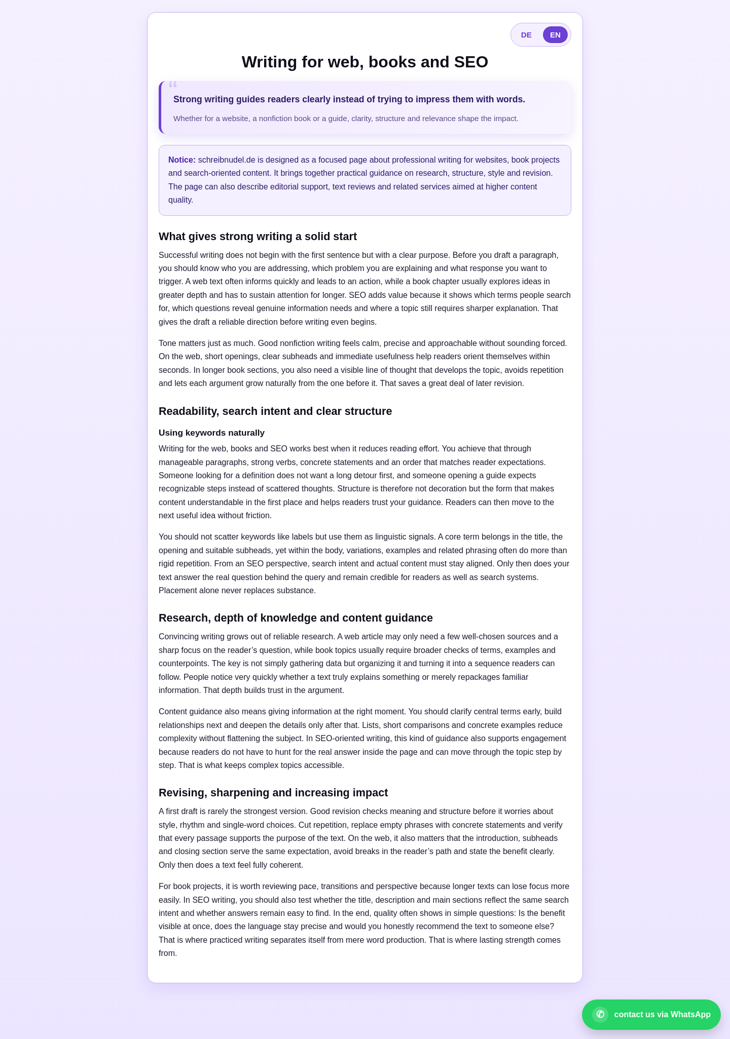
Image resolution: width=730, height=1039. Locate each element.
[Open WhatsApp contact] (651, 1014)
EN (555, 34)
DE (526, 34)
